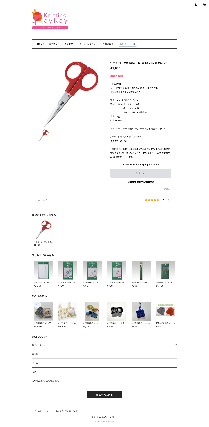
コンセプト (70, 44)
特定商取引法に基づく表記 (67, 411)
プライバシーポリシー (42, 411)
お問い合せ (107, 44)
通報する (167, 189)
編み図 (35, 354)
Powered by (104, 422)
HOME (40, 44)
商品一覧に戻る (104, 394)
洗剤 (34, 372)
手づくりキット (38, 345)
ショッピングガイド (88, 44)
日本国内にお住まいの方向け (141, 182)
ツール (35, 363)
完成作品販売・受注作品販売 (45, 380)
